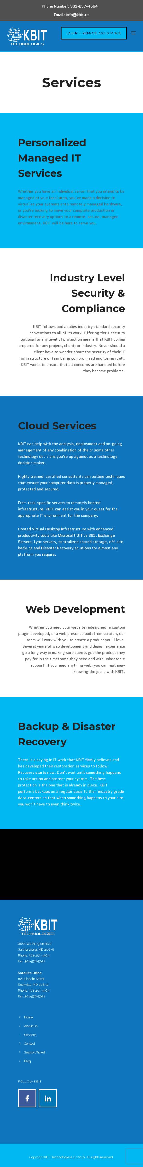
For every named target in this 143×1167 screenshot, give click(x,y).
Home (28, 1017)
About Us (30, 1026)
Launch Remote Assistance (93, 33)
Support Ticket (34, 1052)
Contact (29, 1043)
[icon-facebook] (28, 1098)
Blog (27, 1061)
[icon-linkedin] (48, 1098)
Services (30, 1035)
